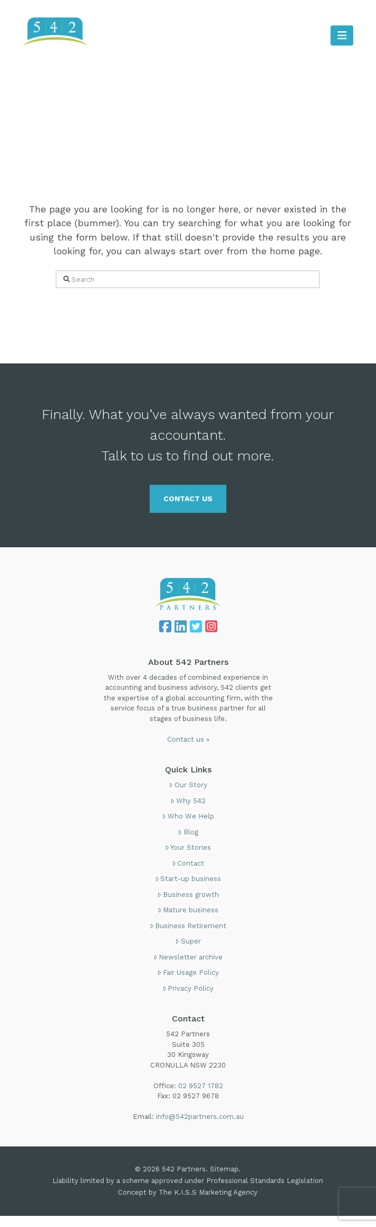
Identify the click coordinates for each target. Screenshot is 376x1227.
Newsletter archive (188, 957)
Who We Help (188, 816)
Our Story (188, 785)
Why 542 (188, 801)
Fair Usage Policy (188, 972)
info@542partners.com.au (200, 1117)
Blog (188, 832)
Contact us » (188, 739)
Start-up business (188, 879)
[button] (342, 35)
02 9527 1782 (329, 12)
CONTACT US (188, 498)
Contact (188, 863)
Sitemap (224, 1169)
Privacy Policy (188, 988)
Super (188, 941)
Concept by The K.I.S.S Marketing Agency (188, 1192)
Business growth (188, 895)
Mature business (188, 910)
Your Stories (188, 847)
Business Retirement (188, 926)
